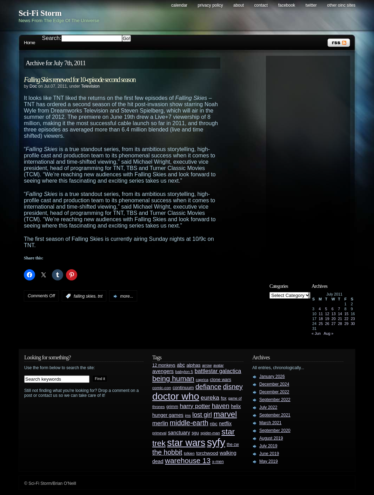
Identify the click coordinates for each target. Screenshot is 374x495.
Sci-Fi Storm (40, 13)
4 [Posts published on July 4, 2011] (320, 309)
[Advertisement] (311, 164)
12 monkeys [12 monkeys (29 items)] (163, 365)
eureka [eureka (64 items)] (210, 397)
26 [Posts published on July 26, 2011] (327, 323)
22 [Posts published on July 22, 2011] (346, 319)
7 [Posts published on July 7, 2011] (339, 309)
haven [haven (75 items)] (220, 405)
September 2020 (274, 430)
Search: (51, 38)
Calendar (179, 5)
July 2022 (268, 407)
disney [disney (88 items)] (233, 387)
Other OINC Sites (341, 5)
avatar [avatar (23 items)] (218, 365)
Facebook (286, 5)
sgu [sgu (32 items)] (195, 432)
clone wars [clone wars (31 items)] (220, 379)
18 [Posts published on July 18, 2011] (321, 319)
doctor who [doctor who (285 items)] (175, 396)
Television (90, 86)
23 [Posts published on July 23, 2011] (353, 319)
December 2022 (274, 391)
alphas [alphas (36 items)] (194, 365)
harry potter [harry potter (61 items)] (195, 406)
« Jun (316, 333)
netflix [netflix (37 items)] (225, 423)
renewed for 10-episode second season (79, 79)
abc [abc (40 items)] (181, 365)
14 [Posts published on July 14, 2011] (340, 314)
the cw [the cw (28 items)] (233, 444)
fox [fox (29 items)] (223, 398)
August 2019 (271, 438)
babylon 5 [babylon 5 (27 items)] (184, 371)
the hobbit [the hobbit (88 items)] (167, 452)
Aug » (328, 333)
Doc (33, 86)
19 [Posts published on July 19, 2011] (327, 319)
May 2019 (268, 461)
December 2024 (274, 384)
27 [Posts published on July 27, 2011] (334, 323)
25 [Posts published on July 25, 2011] (321, 323)
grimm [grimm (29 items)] (172, 406)
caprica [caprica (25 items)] (202, 380)
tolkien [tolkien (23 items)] (189, 453)
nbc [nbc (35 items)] (214, 423)
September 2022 (274, 399)
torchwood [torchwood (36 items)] (207, 453)
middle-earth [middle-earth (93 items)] (189, 423)
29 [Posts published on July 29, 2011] (346, 323)
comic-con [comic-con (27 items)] (161, 387)
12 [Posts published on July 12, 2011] (327, 314)
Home (29, 42)
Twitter (311, 5)
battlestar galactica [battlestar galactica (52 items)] (218, 371)
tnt (100, 296)
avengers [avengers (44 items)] (163, 371)
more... (126, 296)
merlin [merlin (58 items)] (160, 423)
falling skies (84, 296)
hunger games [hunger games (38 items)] (167, 415)
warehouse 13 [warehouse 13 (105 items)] (188, 460)
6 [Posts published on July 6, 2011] (333, 309)
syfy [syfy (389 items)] (216, 442)
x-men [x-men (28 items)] (217, 461)
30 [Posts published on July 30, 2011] (353, 323)
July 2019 (268, 445)
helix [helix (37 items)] (236, 406)
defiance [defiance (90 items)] (208, 387)
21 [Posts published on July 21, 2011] (340, 319)
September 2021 (274, 415)
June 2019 (269, 453)
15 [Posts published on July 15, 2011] (346, 314)
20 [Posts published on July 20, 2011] (334, 319)
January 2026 (272, 376)
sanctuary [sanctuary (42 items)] (179, 432)
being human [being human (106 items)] (173, 378)
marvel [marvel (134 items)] (225, 414)
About (238, 5)
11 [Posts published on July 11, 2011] (321, 314)
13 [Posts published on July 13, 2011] (334, 314)
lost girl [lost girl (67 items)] (202, 414)
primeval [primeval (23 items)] (159, 433)
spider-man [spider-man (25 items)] (210, 433)
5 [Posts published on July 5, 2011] (326, 309)
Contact (261, 5)
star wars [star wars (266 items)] (186, 443)
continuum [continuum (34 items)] (183, 387)
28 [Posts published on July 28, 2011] (340, 323)
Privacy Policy (210, 5)
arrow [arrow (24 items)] (207, 365)
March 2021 (270, 422)
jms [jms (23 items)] (188, 415)
